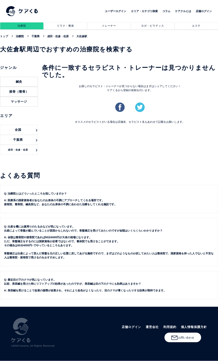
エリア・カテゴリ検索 (144, 11)
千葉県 (18, 139)
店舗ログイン (204, 11)
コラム (166, 11)
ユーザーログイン (115, 11)
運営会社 (152, 327)
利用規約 (169, 327)
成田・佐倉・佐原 (18, 149)
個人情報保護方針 (194, 327)
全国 (18, 129)
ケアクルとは (183, 11)
